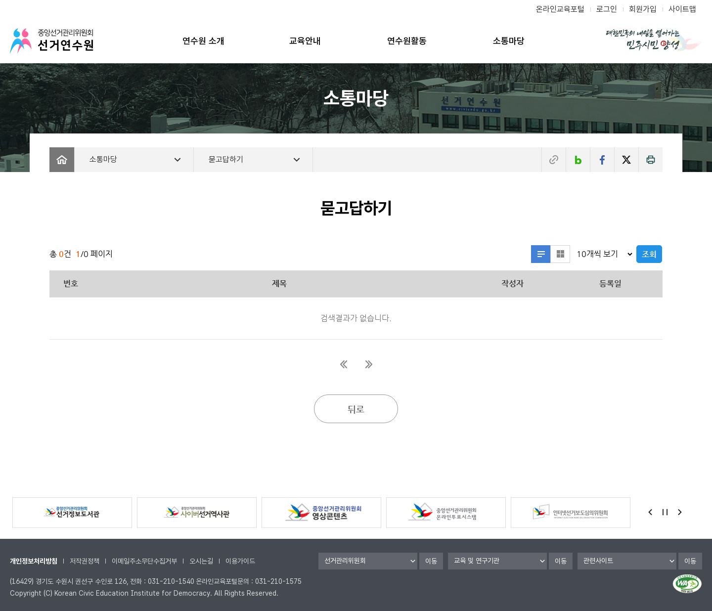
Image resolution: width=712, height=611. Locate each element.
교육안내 (305, 41)
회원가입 (643, 9)
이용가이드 (240, 561)
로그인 (606, 9)
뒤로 (356, 409)
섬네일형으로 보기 (560, 254)
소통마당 (509, 41)
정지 (665, 512)
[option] (72, 512)
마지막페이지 (368, 364)
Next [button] (679, 512)
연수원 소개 (203, 41)
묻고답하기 (226, 159)
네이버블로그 (578, 160)
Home (61, 159)
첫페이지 (344, 364)
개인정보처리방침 (33, 561)
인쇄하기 (651, 160)
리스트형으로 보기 (541, 254)
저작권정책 (84, 561)
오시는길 (201, 561)
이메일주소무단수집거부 (144, 561)
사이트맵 (682, 9)
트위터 (626, 160)
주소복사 (554, 160)
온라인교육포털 (560, 9)
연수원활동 (407, 41)
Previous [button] (650, 512)
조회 (649, 254)
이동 (431, 561)
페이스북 (602, 160)
